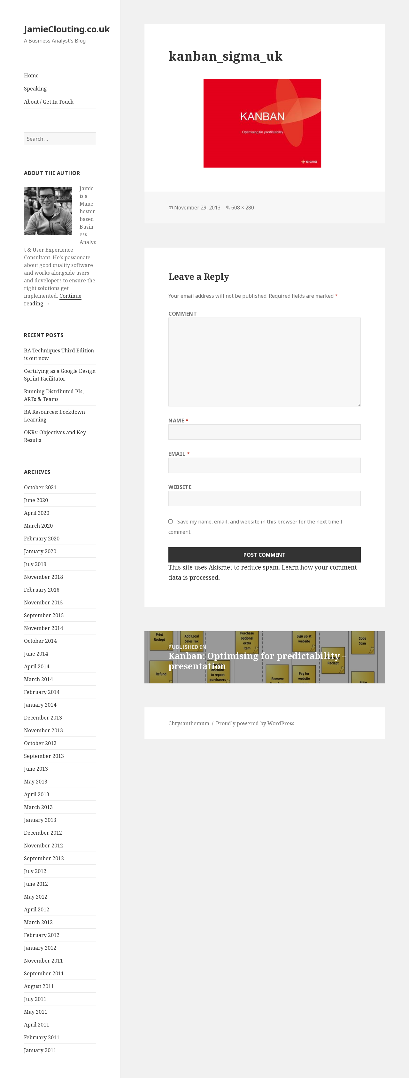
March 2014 (38, 679)
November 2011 (43, 960)
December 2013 (43, 717)
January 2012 (40, 947)
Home (31, 75)
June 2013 (36, 768)
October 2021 (40, 487)
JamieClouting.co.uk (67, 29)
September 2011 (44, 973)
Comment (182, 313)
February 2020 (41, 538)
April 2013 (36, 794)
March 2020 (38, 525)
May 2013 (35, 781)
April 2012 (36, 909)
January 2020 (40, 551)
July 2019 (35, 564)
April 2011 (36, 1024)
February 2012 (41, 935)
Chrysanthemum (188, 723)
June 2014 (36, 653)
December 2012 (43, 832)
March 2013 (38, 807)
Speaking (35, 88)
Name (178, 420)
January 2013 (40, 819)
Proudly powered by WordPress (255, 723)
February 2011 (41, 1037)
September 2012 (44, 858)
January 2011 (40, 1050)
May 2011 (35, 1011)
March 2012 (38, 922)
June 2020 (36, 500)
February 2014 (41, 692)
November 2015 (43, 602)
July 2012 (35, 871)
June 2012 (36, 883)
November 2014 (43, 628)
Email (179, 453)
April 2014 (36, 666)
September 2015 (44, 615)
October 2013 (40, 743)
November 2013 (43, 730)
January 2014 (40, 704)
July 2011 (35, 999)
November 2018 (43, 576)
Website (179, 487)
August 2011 (39, 986)
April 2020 (36, 512)
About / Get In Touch (48, 101)
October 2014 (40, 640)
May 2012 (35, 896)
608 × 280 (242, 207)
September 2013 (44, 755)
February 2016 (41, 589)
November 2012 (43, 845)
